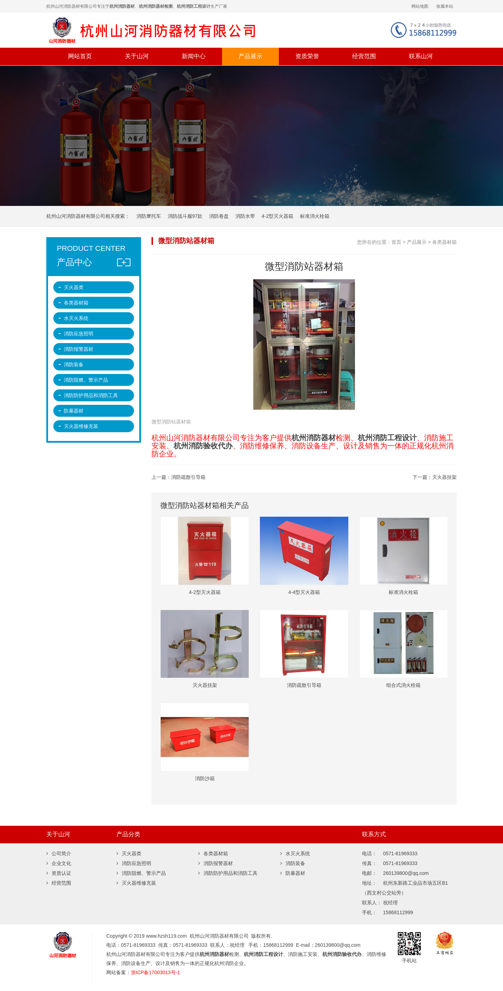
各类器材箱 (444, 242)
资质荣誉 (307, 56)
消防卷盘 (219, 216)
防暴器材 (73, 411)
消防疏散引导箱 (188, 477)
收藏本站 (444, 6)
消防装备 (73, 364)
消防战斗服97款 (185, 216)
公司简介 (58, 853)
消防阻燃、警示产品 (86, 380)
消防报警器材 (78, 349)
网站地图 (419, 6)
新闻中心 (194, 56)
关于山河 (137, 56)
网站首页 (80, 56)
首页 (396, 242)
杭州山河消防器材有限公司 (169, 30)
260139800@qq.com (338, 945)
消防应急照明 (78, 333)
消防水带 (245, 216)
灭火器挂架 (444, 477)
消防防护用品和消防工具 (91, 395)
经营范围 (364, 56)
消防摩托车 (148, 216)
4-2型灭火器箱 (277, 216)
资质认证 (58, 873)
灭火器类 (73, 287)
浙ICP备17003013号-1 (155, 972)
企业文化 (58, 863)
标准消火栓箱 (314, 216)
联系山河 (421, 56)
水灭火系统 (76, 318)
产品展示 (250, 56)
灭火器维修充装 (81, 426)
